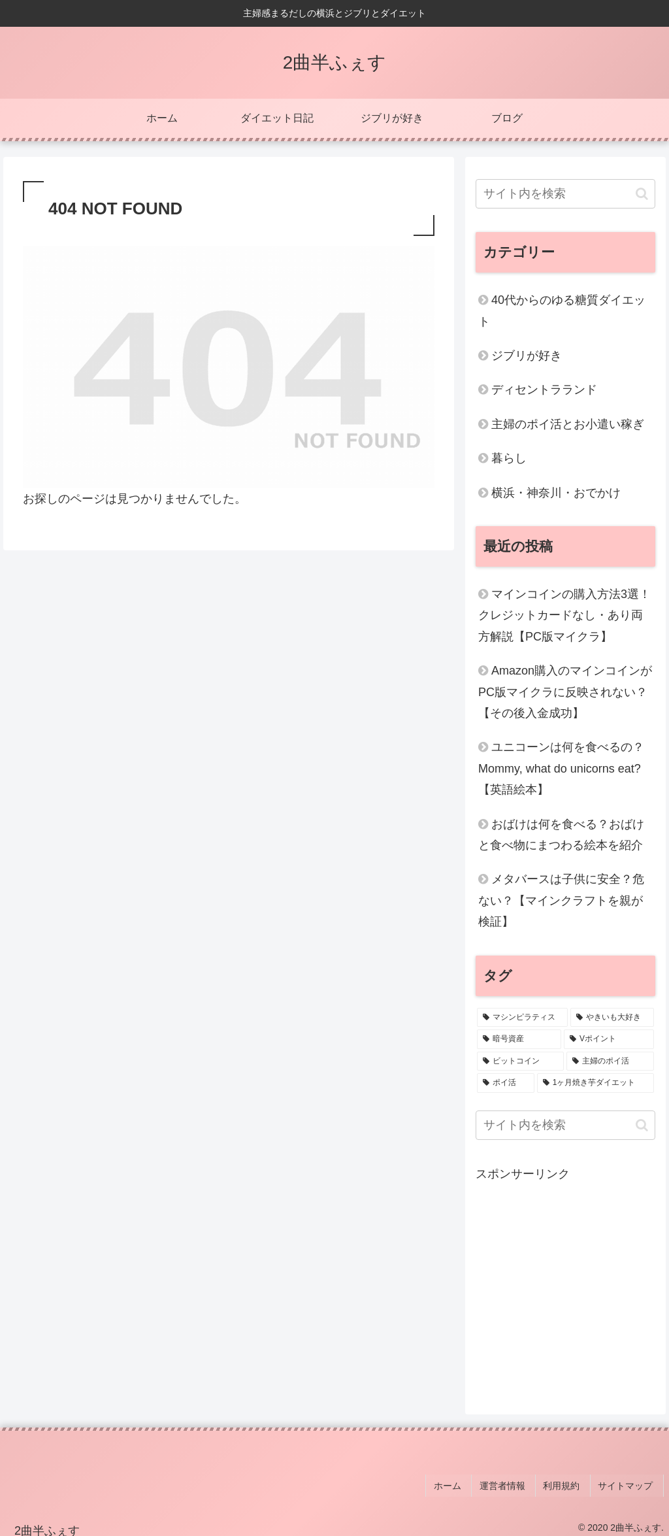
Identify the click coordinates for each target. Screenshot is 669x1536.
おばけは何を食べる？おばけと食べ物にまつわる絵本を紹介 (561, 835)
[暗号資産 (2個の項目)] (519, 1039)
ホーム (464, 1482)
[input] (565, 194)
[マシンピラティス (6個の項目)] (522, 1017)
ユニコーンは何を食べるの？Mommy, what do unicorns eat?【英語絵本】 (561, 768)
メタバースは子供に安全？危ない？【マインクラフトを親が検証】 (561, 900)
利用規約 (569, 1482)
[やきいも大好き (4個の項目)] (611, 1017)
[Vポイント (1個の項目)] (608, 1039)
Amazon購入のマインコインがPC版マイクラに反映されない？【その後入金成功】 (565, 692)
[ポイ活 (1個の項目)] (505, 1083)
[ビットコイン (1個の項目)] (520, 1061)
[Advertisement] (565, 1286)
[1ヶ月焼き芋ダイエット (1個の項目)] (595, 1083)
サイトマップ (629, 1482)
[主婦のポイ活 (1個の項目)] (609, 1061)
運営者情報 (515, 1482)
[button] (641, 193)
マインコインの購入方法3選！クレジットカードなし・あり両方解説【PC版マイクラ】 (564, 615)
